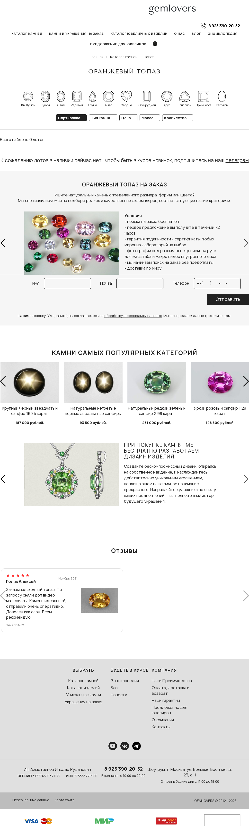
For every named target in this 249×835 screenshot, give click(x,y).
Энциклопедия (223, 34)
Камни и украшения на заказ (76, 34)
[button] (3, 243)
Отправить (228, 299)
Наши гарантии (166, 700)
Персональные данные (30, 800)
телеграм (237, 160)
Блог (196, 34)
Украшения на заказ (83, 701)
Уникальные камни (83, 694)
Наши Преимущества (172, 680)
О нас (179, 34)
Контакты (161, 727)
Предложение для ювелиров (118, 44)
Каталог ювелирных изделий (139, 34)
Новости (119, 694)
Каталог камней (26, 34)
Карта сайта (64, 800)
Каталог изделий (83, 687)
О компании (163, 719)
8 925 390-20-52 (123, 769)
